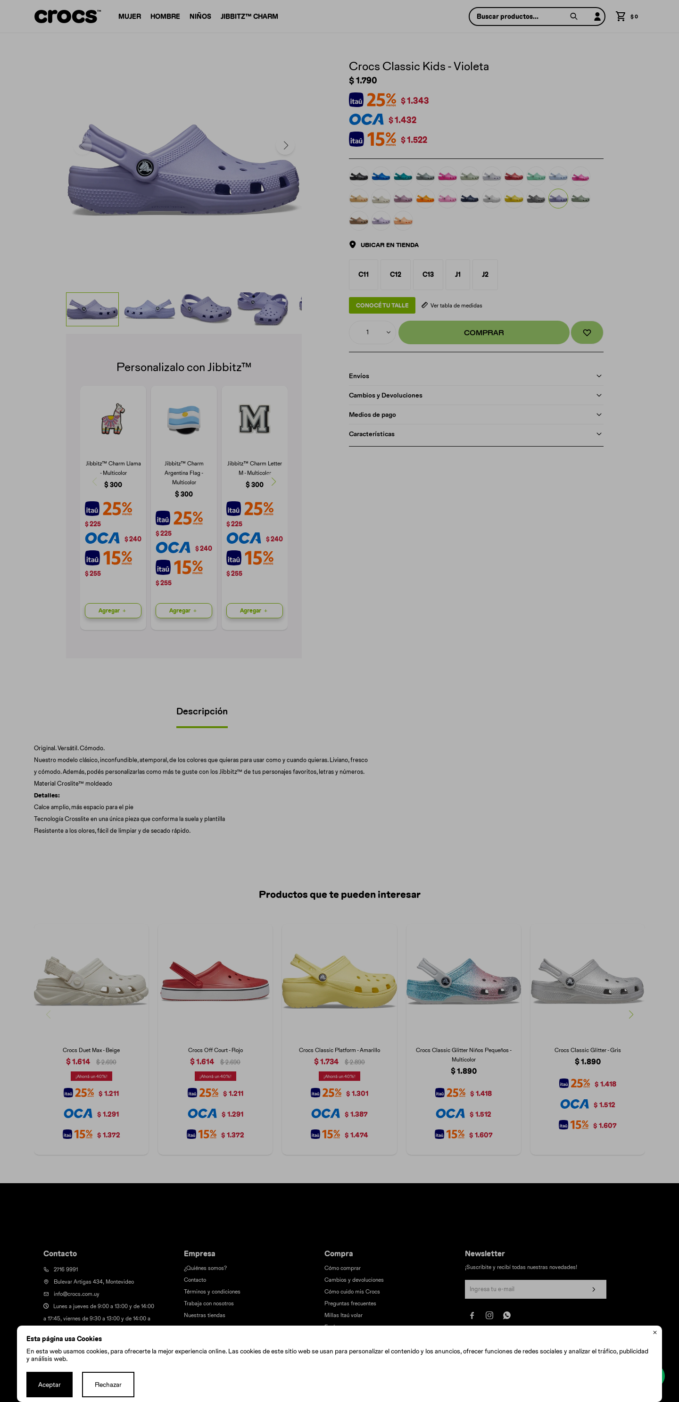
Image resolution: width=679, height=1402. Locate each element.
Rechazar (108, 1384)
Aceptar (49, 1384)
